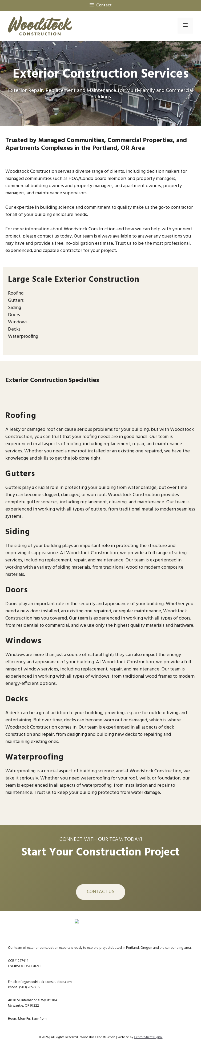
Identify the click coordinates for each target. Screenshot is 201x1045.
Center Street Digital (148, 1037)
